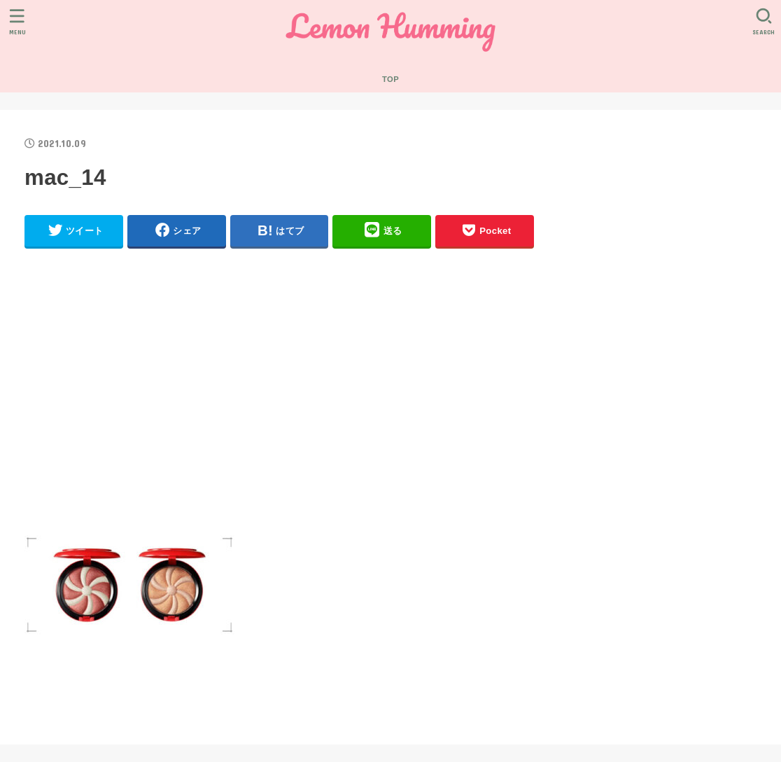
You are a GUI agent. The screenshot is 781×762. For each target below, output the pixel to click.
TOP (390, 79)
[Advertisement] (279, 398)
